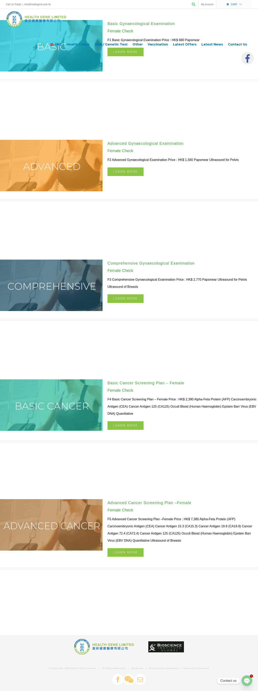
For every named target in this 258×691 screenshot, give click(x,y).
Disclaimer (137, 668)
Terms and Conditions (196, 668)
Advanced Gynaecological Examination (146, 143)
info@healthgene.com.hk (37, 4)
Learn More (125, 171)
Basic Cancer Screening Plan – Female (146, 383)
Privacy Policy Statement (164, 668)
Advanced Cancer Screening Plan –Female (150, 503)
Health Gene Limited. (83, 668)
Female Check (120, 151)
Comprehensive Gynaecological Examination (151, 263)
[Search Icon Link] (193, 4)
